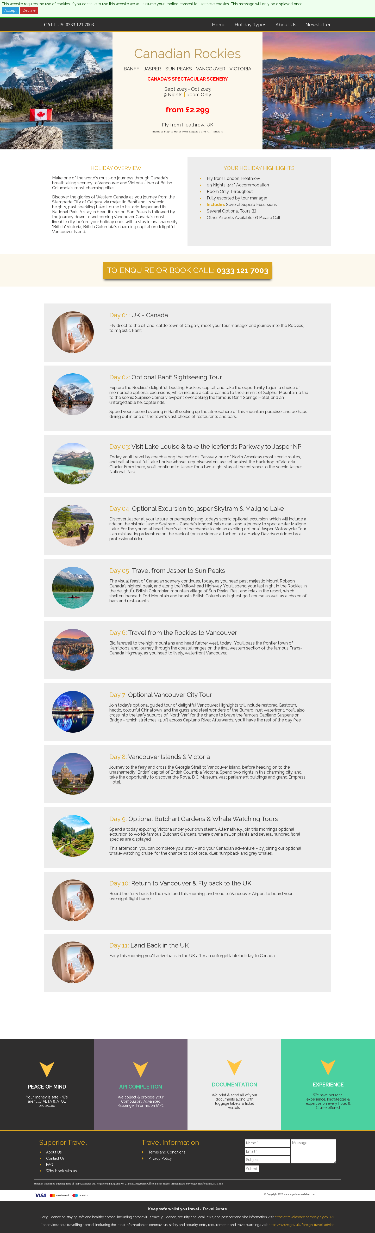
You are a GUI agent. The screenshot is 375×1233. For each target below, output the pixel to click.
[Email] (267, 1151)
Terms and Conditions (166, 1152)
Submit (252, 1169)
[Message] (313, 1151)
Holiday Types (250, 24)
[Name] (267, 1143)
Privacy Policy (160, 1158)
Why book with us (61, 1171)
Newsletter (318, 24)
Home (219, 24)
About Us (286, 24)
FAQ (49, 1165)
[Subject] (267, 1159)
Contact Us (55, 1158)
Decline (29, 10)
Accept (10, 10)
